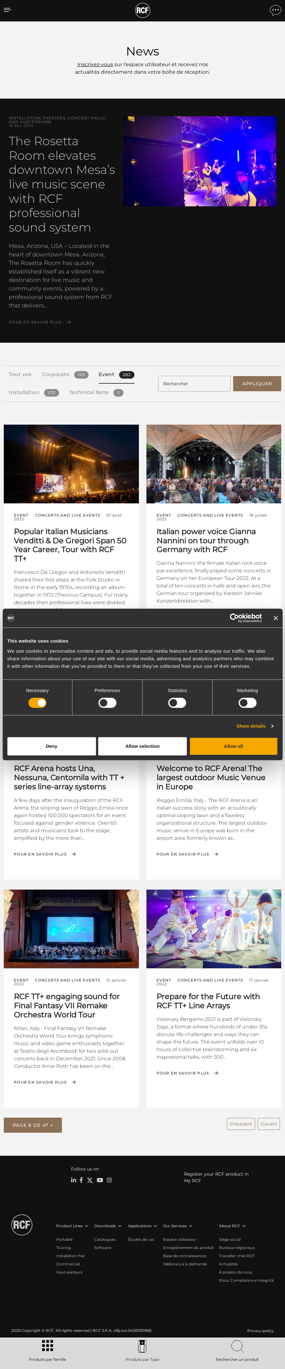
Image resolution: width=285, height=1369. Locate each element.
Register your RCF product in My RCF (216, 1175)
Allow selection (142, 746)
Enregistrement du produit (188, 1245)
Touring (63, 1245)
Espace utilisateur (179, 1237)
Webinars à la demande (185, 1262)
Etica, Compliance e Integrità (246, 1278)
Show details (251, 726)
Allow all (233, 746)
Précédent (241, 1122)
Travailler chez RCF (237, 1254)
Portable (64, 1237)
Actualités (228, 1262)
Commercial (68, 1262)
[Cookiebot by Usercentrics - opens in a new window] (234, 618)
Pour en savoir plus (35, 322)
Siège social (230, 1237)
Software (102, 1245)
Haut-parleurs (69, 1270)
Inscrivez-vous (95, 64)
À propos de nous (235, 1270)
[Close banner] (275, 618)
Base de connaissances (184, 1254)
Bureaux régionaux (237, 1245)
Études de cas (141, 1237)
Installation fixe (70, 1254)
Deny (52, 746)
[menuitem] (260, 1329)
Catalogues (105, 1237)
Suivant (268, 1122)
